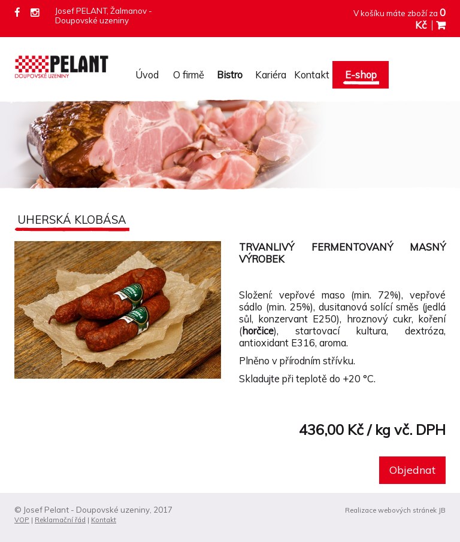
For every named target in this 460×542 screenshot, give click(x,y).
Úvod (147, 75)
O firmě (188, 75)
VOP (21, 520)
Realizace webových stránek (391, 510)
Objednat (412, 470)
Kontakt (311, 75)
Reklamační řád (60, 520)
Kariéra (270, 75)
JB (442, 510)
